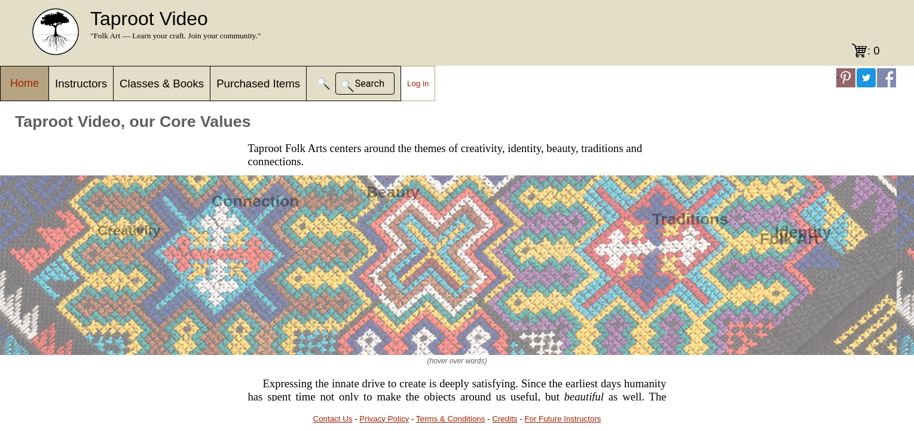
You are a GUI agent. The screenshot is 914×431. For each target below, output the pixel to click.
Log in (418, 83)
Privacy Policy (384, 418)
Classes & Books (162, 83)
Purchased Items (258, 83)
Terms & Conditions (450, 418)
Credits (504, 418)
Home (24, 83)
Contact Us (333, 418)
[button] (324, 83)
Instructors (81, 83)
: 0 (873, 50)
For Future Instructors (562, 418)
